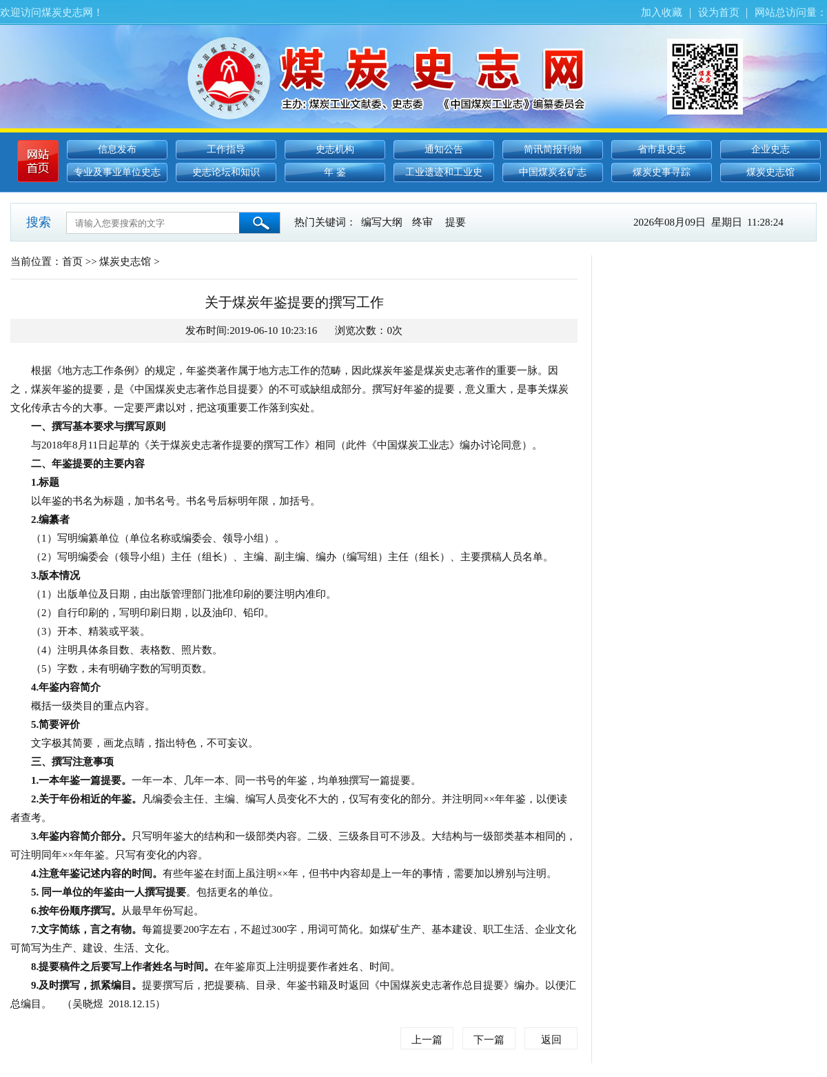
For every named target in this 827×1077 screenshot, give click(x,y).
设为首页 (718, 12)
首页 (72, 261)
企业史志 (770, 149)
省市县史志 (661, 149)
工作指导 (226, 149)
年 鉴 (335, 172)
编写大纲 (381, 222)
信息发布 (117, 149)
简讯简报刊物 (553, 149)
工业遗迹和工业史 (443, 172)
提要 (455, 222)
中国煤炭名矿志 (552, 172)
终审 (422, 222)
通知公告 (444, 149)
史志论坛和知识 (226, 172)
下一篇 (488, 1039)
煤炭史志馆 (770, 172)
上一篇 (426, 1039)
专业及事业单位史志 (117, 172)
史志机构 (335, 149)
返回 (551, 1039)
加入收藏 (661, 12)
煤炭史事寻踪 (662, 172)
